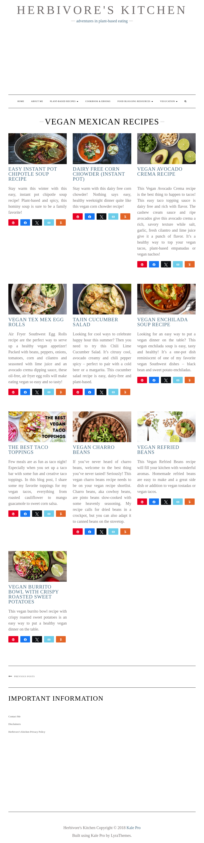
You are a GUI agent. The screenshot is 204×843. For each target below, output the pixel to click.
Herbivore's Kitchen (102, 10)
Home (21, 101)
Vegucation (169, 101)
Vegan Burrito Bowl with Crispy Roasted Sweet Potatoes (33, 594)
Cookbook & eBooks (97, 101)
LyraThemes (121, 835)
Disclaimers (14, 724)
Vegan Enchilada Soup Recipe (162, 322)
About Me (37, 101)
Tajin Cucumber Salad (95, 322)
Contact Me (14, 716)
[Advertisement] (102, 59)
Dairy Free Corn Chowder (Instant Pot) (99, 174)
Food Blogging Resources (135, 101)
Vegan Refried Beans (158, 450)
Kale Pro (134, 827)
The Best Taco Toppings (28, 450)
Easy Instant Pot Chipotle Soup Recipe (32, 174)
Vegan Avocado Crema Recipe (159, 171)
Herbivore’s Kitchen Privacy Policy (26, 731)
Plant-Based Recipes (64, 101)
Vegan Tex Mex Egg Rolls (36, 322)
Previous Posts (24, 676)
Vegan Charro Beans (94, 450)
